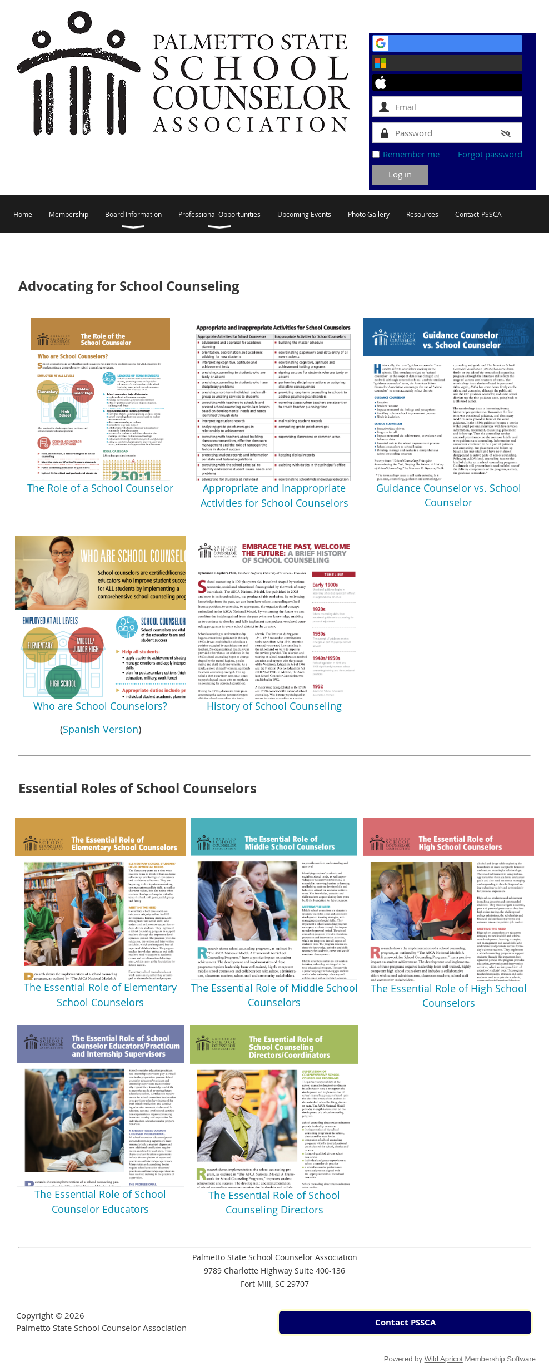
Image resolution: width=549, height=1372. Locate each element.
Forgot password (490, 154)
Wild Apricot (444, 1359)
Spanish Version (100, 729)
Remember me (411, 154)
